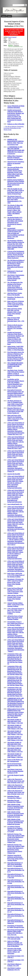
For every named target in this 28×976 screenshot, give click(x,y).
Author (9, 16)
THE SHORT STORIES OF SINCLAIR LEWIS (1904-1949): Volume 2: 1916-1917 (15, 749)
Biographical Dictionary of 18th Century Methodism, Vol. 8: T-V (15, 870)
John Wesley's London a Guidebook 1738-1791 (14, 969)
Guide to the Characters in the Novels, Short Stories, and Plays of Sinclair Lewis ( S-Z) (15, 780)
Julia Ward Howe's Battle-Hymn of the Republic (14, 294)
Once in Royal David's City (14, 504)
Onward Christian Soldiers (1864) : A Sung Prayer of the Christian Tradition (15, 604)
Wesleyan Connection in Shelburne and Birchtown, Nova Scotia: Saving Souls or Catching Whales (15, 858)
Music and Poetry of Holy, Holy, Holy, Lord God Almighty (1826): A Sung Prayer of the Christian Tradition (14, 312)
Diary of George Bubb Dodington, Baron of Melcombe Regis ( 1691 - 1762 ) (15, 320)
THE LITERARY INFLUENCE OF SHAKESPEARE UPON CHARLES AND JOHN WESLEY (15, 365)
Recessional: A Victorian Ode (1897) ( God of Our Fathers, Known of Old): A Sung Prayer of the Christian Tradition (15, 582)
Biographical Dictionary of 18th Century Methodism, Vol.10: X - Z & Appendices (14, 864)
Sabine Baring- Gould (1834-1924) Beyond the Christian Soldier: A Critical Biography (15, 348)
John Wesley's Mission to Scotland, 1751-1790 (14, 965)
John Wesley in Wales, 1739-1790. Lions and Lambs (15, 938)
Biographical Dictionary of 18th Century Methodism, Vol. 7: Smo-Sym (15, 875)
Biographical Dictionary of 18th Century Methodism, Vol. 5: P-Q (15, 893)
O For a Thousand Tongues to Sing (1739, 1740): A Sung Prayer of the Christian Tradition (15, 611)
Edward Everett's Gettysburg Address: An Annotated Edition (15, 163)
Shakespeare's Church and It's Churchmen (15, 272)
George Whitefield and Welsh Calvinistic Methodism (15, 106)
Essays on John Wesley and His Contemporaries (15, 760)
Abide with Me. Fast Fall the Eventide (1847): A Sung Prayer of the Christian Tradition (15, 598)
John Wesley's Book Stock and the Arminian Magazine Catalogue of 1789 (15, 771)
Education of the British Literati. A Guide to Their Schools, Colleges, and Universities (14, 951)
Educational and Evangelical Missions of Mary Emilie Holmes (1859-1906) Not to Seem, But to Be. (15, 932)
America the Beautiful (13, 474)
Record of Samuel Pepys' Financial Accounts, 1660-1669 (14, 765)
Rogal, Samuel (12, 37)
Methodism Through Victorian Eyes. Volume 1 (14, 801)
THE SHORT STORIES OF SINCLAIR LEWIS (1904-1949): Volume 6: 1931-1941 (15, 727)
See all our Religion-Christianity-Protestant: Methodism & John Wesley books (14, 128)
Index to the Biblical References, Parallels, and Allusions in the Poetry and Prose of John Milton (15, 943)
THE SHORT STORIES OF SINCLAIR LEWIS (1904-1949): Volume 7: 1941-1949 (15, 721)
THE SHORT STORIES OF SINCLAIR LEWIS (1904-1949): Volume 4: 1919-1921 (15, 738)
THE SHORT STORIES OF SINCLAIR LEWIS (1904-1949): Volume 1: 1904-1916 (15, 755)
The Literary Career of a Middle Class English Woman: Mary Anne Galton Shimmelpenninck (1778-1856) (15, 199)
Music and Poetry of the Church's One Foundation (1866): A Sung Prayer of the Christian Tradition (15, 418)
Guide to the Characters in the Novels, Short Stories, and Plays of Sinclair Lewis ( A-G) (15, 792)
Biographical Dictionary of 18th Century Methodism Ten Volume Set (15, 921)
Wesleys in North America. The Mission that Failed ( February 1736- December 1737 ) (15, 327)
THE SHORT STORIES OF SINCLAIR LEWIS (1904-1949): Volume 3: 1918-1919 (15, 744)
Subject (4, 16)
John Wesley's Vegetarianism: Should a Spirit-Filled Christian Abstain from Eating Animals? (15, 277)
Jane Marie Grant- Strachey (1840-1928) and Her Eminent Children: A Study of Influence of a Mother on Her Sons (15, 373)
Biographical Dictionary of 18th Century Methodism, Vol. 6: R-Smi (15, 881)
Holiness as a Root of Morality (15, 124)
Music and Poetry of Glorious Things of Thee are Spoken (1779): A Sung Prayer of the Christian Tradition (15, 303)
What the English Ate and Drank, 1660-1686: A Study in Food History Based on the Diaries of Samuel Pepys (15, 191)
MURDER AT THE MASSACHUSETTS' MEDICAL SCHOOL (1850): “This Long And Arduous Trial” (15, 142)
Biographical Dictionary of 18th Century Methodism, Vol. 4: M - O (15, 898)
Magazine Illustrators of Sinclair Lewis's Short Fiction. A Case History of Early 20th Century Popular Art (15, 410)
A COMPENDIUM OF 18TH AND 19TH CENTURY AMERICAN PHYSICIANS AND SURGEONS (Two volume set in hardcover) (15, 150)
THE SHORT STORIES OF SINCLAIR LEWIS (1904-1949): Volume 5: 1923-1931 (15, 732)
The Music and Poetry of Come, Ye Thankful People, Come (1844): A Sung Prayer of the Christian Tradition (15, 403)
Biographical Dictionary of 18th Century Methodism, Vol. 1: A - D (15, 915)
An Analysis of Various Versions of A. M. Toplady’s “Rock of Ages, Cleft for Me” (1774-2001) (15, 829)
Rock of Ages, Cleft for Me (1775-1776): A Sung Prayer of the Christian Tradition (15, 575)
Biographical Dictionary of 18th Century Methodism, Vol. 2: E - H (15, 910)
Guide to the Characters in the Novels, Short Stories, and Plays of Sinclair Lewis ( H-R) (15, 786)
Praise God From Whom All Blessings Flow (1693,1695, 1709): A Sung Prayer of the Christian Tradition (15, 590)
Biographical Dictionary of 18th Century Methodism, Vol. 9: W (15, 887)
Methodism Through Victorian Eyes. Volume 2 (14, 797)
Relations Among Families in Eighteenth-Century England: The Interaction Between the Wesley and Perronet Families (15, 183)
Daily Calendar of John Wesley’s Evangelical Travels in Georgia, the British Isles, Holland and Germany (15, 807)
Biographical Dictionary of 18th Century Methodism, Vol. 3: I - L (15, 904)
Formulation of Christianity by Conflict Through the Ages (15, 926)
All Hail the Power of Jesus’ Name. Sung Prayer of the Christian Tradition (15, 617)
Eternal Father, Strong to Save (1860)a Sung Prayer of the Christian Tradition (15, 623)
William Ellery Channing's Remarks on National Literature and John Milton (15, 157)
